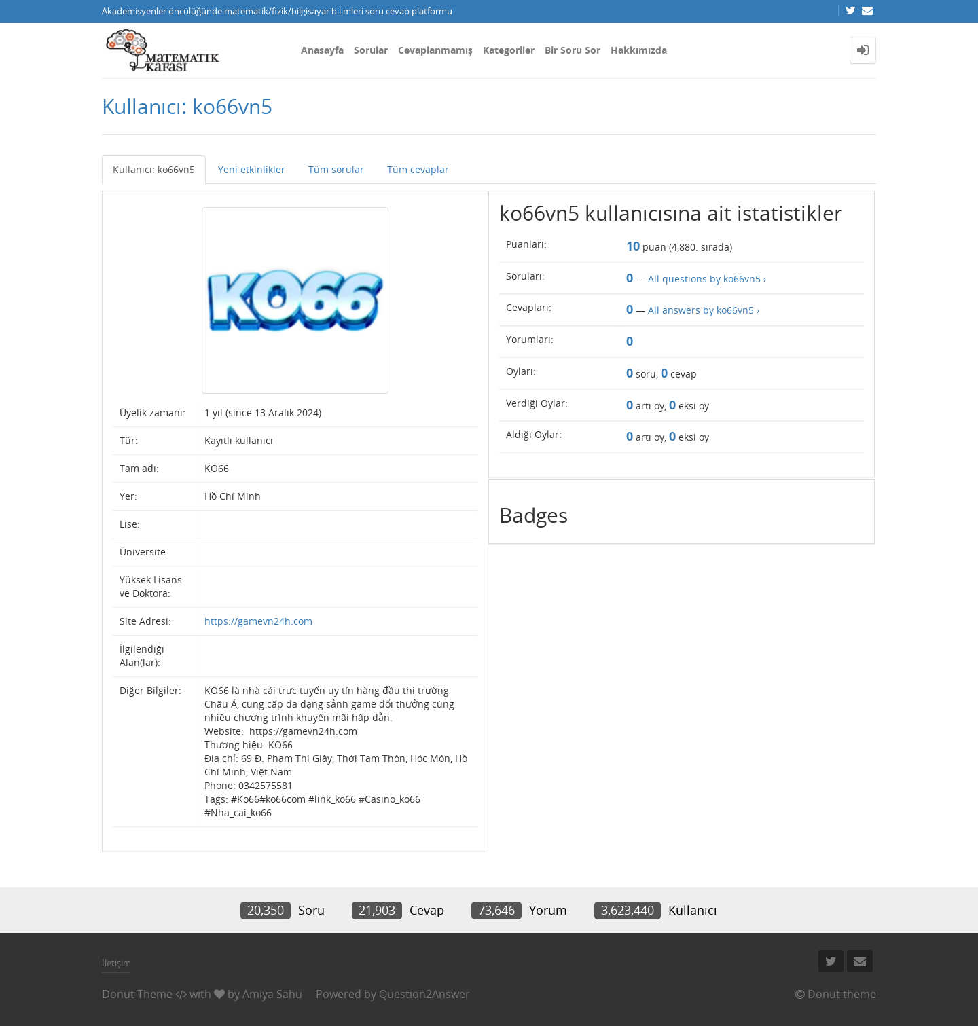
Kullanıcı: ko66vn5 (154, 169)
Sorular (371, 49)
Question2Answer (424, 994)
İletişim (116, 963)
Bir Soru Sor (572, 49)
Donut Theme (137, 994)
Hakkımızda (639, 49)
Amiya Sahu (272, 994)
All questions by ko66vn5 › (707, 278)
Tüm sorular (336, 169)
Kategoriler (509, 49)
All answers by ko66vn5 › (703, 310)
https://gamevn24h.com (258, 621)
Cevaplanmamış (435, 49)
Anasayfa (322, 49)
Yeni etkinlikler (251, 169)
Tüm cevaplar (418, 169)
